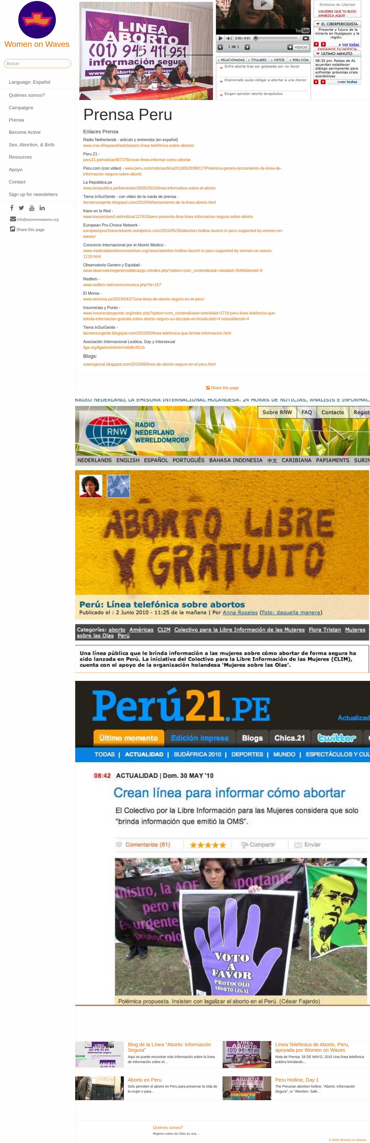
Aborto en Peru (145, 1080)
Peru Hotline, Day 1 (297, 1080)
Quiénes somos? (27, 95)
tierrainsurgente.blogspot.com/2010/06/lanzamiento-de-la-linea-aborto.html (149, 202)
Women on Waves (37, 25)
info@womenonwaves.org (34, 219)
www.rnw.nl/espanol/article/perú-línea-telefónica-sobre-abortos (138, 145)
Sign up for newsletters (33, 194)
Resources (20, 157)
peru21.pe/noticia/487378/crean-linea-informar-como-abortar (137, 160)
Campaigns (21, 107)
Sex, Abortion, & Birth (31, 144)
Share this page (27, 229)
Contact (17, 181)
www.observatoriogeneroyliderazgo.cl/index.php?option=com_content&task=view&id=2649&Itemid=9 (172, 270)
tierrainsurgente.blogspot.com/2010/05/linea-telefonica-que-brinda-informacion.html (157, 333)
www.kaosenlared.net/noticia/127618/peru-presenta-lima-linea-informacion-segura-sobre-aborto (168, 217)
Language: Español (29, 82)
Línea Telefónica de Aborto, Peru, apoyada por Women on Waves (312, 1047)
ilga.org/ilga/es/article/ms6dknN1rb (114, 347)
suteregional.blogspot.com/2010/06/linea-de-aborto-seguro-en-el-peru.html (149, 364)
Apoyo (15, 169)
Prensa (16, 120)
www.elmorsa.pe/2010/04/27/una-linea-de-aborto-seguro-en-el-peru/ (143, 299)
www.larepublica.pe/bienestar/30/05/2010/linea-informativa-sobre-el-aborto (149, 188)
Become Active (25, 132)
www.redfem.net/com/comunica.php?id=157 (122, 285)
